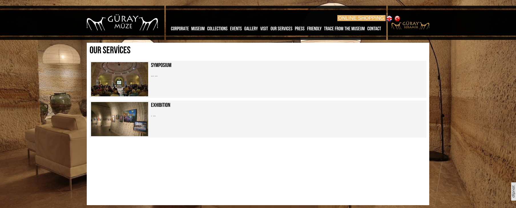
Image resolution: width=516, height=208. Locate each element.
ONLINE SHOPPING (361, 18)
